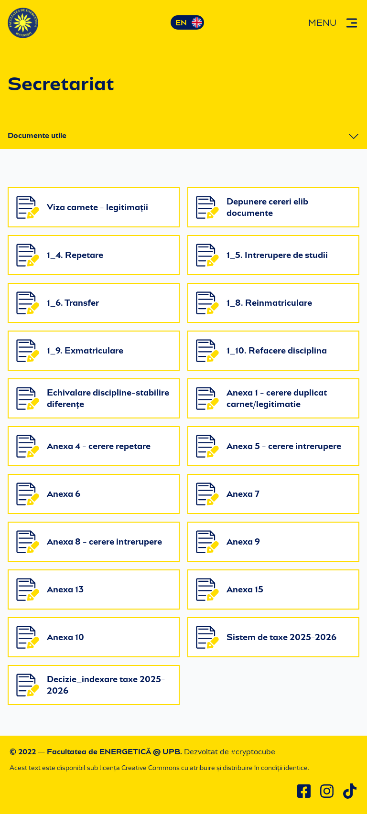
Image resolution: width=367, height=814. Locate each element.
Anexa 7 (227, 493)
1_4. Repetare (59, 255)
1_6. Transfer (57, 302)
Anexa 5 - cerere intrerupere (268, 446)
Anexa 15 (229, 589)
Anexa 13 (50, 589)
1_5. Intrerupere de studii (262, 255)
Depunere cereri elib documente (252, 207)
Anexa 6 (48, 493)
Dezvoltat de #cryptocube (229, 752)
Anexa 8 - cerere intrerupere (89, 541)
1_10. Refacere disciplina (261, 350)
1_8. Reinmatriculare (254, 302)
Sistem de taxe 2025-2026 (266, 637)
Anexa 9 (228, 541)
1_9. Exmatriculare (69, 350)
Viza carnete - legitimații (82, 207)
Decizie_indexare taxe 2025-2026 (90, 685)
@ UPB (166, 752)
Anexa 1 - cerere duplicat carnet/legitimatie (261, 398)
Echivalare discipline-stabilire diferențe (92, 398)
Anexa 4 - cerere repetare (83, 446)
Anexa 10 (50, 637)
